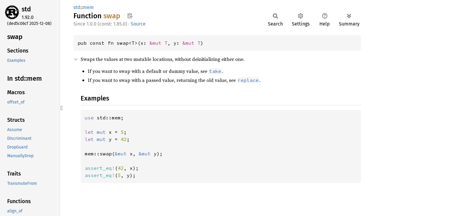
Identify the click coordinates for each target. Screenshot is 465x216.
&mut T (158, 43)
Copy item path (130, 15)
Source (138, 24)
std (26, 9)
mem (88, 7)
